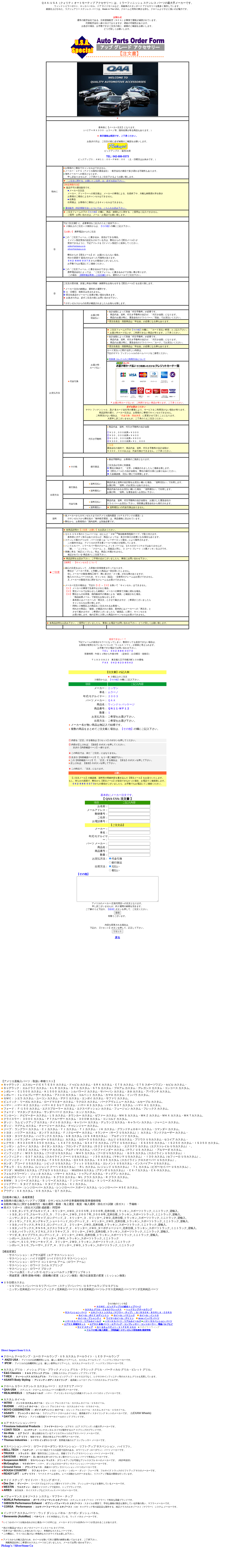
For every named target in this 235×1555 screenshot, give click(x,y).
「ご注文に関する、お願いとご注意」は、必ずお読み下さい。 (95, 181)
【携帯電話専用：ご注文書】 (92, 275)
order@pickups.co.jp (76, 246)
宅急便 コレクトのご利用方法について (127, 359)
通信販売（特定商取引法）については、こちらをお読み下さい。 (96, 208)
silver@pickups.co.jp (77, 249)
